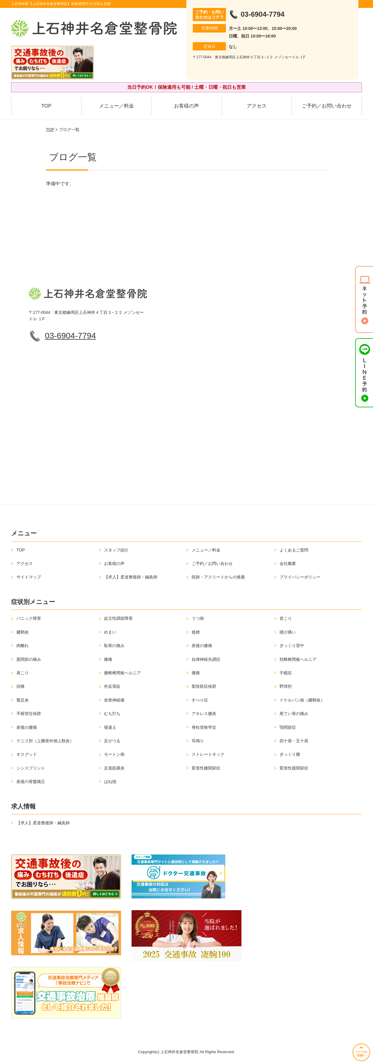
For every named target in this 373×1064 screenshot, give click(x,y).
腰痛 (196, 672)
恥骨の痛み (114, 645)
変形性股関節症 (294, 768)
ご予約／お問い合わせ (327, 106)
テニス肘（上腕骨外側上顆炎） (45, 740)
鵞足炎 (22, 700)
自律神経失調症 (206, 659)
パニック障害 (28, 618)
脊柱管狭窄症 (204, 727)
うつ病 (198, 618)
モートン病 (114, 754)
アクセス (257, 106)
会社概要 (288, 563)
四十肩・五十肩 (294, 740)
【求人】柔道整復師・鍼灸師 (130, 577)
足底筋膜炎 (114, 768)
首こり (286, 618)
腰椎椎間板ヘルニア (122, 672)
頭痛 (20, 686)
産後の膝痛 (202, 645)
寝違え (110, 727)
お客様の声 (186, 106)
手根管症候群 (28, 713)
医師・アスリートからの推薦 (218, 577)
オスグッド (26, 754)
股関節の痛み (28, 659)
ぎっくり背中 (292, 645)
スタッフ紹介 (116, 550)
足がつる (112, 740)
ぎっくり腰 (290, 754)
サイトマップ (28, 577)
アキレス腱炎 (204, 713)
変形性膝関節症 (206, 768)
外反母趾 (112, 686)
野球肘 (286, 686)
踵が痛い (288, 632)
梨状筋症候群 (204, 686)
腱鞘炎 (22, 632)
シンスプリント (30, 768)
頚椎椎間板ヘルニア (298, 659)
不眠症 (286, 672)
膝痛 (108, 659)
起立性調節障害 (118, 618)
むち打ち (112, 713)
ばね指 (110, 781)
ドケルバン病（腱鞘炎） (302, 700)
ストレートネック (208, 754)
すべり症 (200, 700)
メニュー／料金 (116, 106)
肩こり (22, 672)
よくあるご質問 (294, 550)
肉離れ (22, 645)
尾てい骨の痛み (294, 713)
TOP (46, 106)
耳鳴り (198, 740)
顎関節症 (288, 727)
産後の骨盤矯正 (30, 781)
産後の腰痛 (26, 727)
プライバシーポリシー (300, 577)
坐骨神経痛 (114, 700)
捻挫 (196, 632)
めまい (110, 632)
